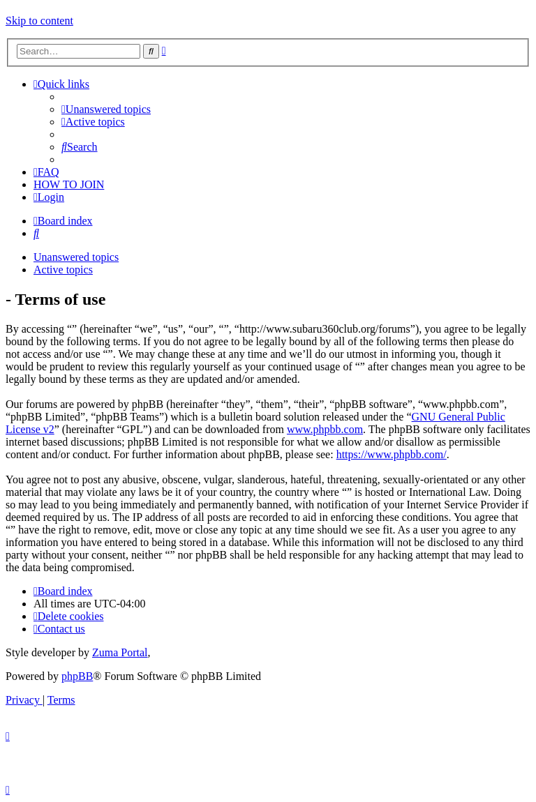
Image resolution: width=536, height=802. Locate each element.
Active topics (63, 269)
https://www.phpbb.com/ (391, 454)
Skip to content (39, 21)
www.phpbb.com (325, 429)
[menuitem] (106, 109)
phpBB (77, 676)
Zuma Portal (120, 652)
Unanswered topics (76, 257)
